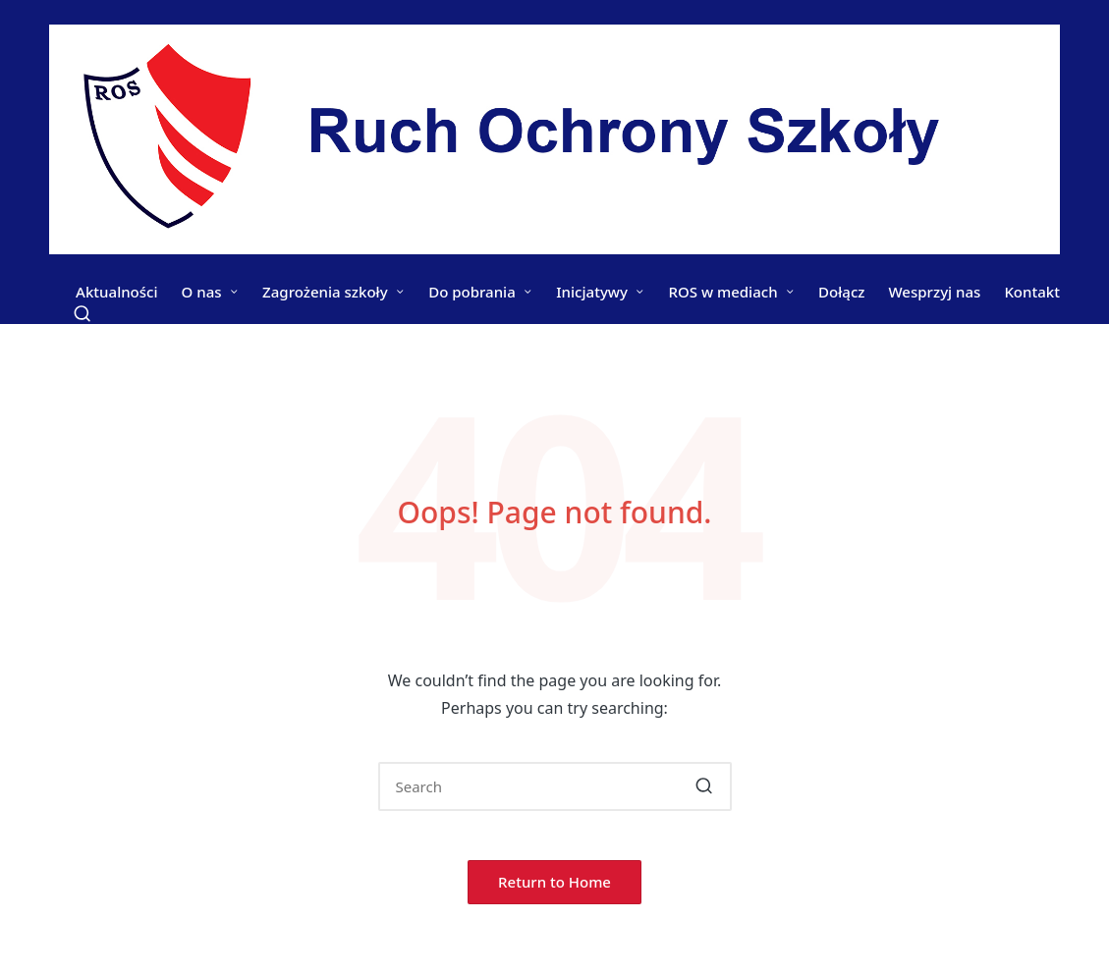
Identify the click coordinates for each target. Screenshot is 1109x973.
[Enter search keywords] (555, 786)
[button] (705, 786)
